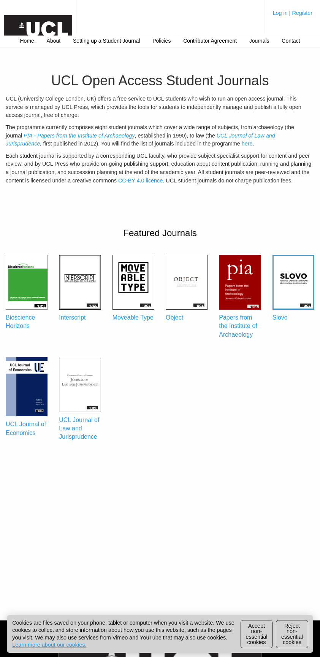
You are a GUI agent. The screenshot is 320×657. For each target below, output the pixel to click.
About (54, 41)
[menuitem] (292, 16)
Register (302, 13)
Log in (280, 13)
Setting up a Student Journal (106, 41)
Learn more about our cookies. (49, 645)
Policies (161, 41)
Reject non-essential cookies (292, 634)
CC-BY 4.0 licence (140, 180)
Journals (259, 41)
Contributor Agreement (210, 41)
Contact (291, 41)
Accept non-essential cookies (257, 634)
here (247, 144)
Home (27, 41)
